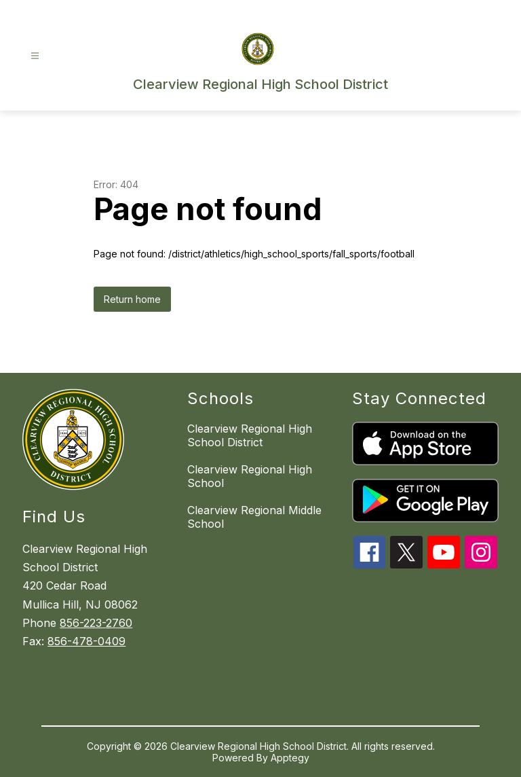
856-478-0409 (86, 641)
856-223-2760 (96, 623)
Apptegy (290, 757)
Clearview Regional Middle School (254, 516)
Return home (132, 299)
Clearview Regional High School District (249, 435)
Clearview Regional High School (249, 476)
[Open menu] (35, 56)
